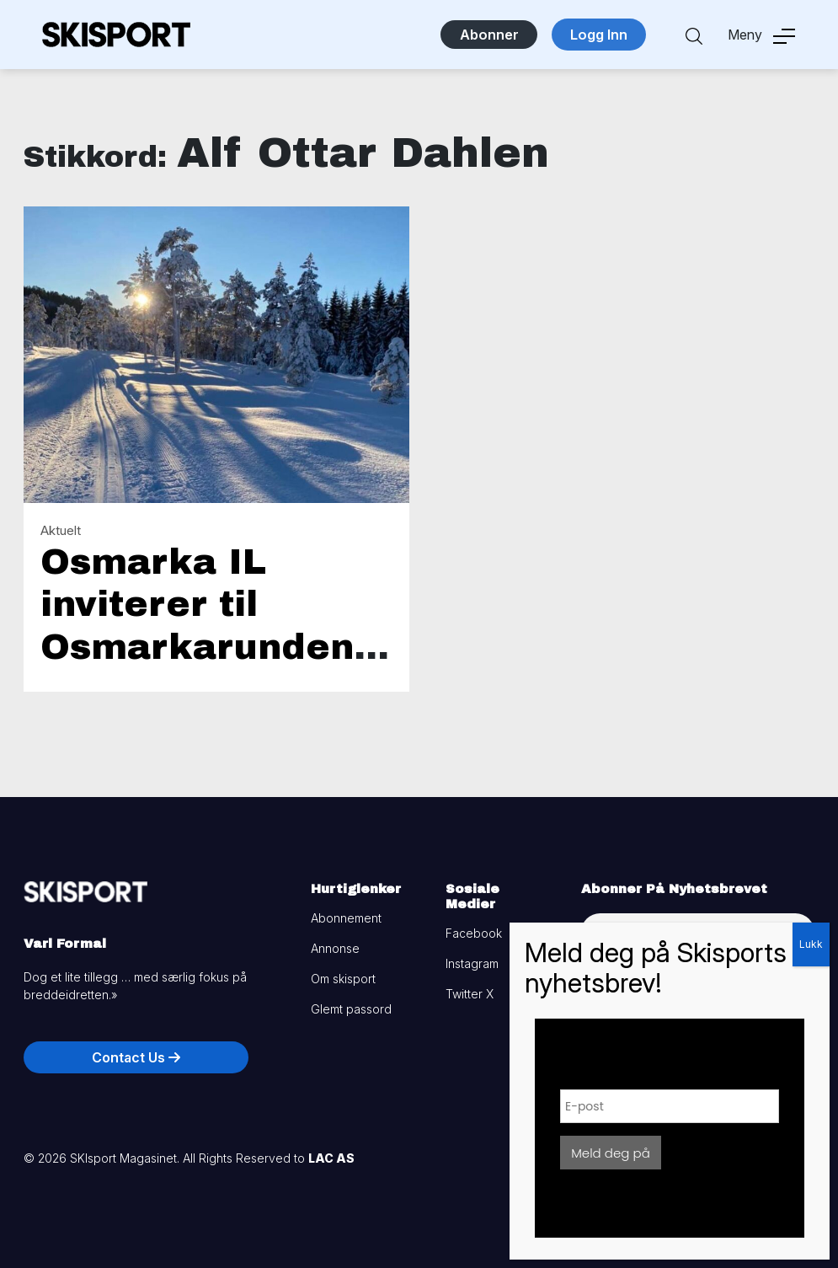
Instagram (472, 963)
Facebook (474, 933)
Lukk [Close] (811, 944)
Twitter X (470, 994)
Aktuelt (60, 530)
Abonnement (346, 918)
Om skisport (343, 978)
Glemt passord (351, 1009)
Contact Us (136, 1057)
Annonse (335, 948)
